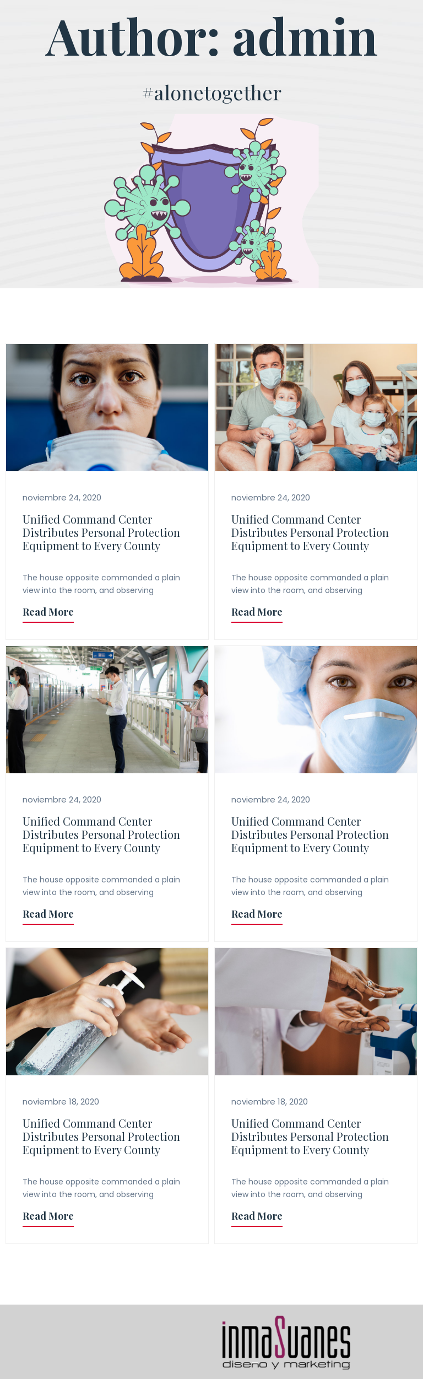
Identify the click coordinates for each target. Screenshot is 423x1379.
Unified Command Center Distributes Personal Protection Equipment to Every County (101, 532)
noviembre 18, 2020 (61, 1101)
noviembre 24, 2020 (62, 497)
